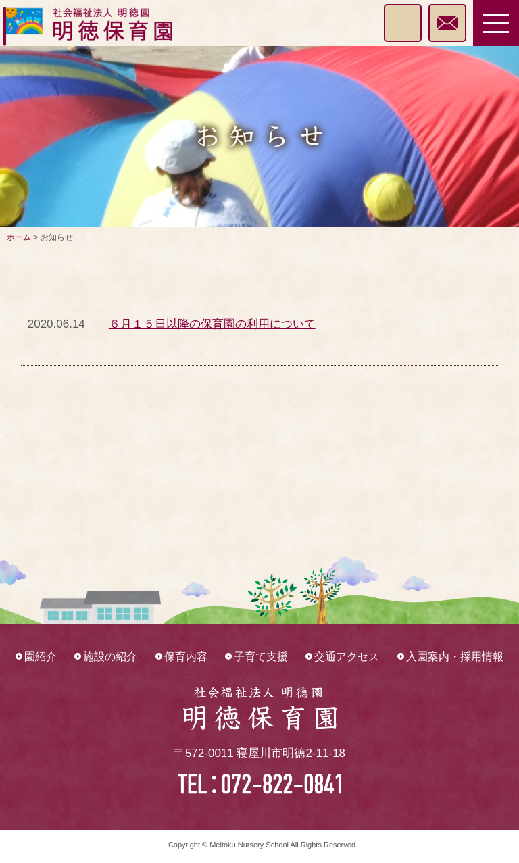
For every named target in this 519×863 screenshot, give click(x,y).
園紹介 (40, 656)
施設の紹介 (110, 656)
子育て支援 (261, 656)
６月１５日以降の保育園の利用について (212, 324)
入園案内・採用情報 (454, 656)
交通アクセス (346, 656)
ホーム (19, 237)
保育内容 (185, 656)
